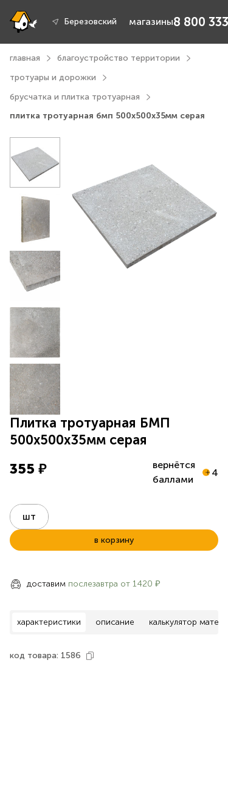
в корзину (114, 540)
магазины (151, 21)
